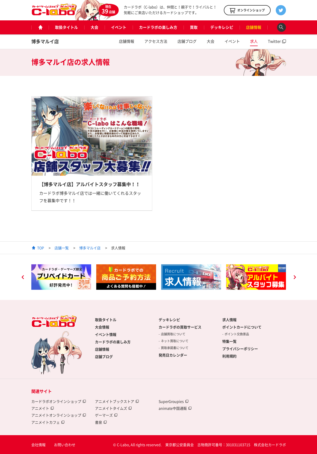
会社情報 (38, 444)
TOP (40, 247)
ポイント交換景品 (237, 334)
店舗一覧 (61, 247)
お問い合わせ (64, 444)
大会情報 (102, 326)
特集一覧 (229, 341)
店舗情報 (253, 27)
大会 (94, 27)
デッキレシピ (221, 27)
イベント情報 (105, 334)
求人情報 (229, 319)
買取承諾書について (174, 348)
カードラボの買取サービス (180, 326)
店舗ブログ (187, 41)
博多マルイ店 (45, 41)
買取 (194, 27)
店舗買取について (173, 334)
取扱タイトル (66, 27)
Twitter (274, 41)
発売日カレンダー (173, 354)
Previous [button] (22, 278)
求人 (254, 41)
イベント (118, 27)
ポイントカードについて (241, 326)
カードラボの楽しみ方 (158, 27)
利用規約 (229, 356)
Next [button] (294, 278)
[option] (61, 277)
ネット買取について (174, 341)
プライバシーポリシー (240, 348)
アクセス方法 (155, 41)
